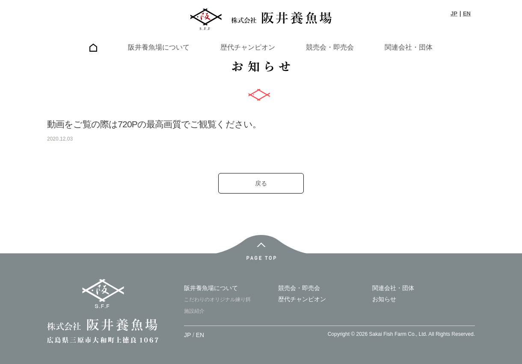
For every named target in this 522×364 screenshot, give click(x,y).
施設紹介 (194, 311)
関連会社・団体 (409, 47)
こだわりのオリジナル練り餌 (217, 299)
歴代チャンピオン (247, 47)
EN (467, 13)
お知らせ (384, 299)
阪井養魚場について (159, 47)
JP (454, 13)
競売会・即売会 (330, 47)
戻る (261, 183)
